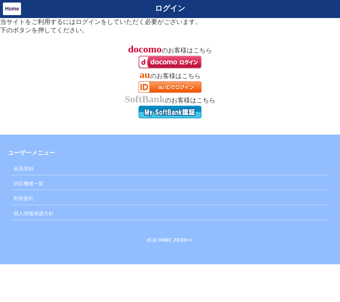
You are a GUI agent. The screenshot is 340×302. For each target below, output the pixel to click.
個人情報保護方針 (33, 213)
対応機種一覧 (28, 184)
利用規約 (23, 198)
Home (12, 9)
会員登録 (23, 169)
